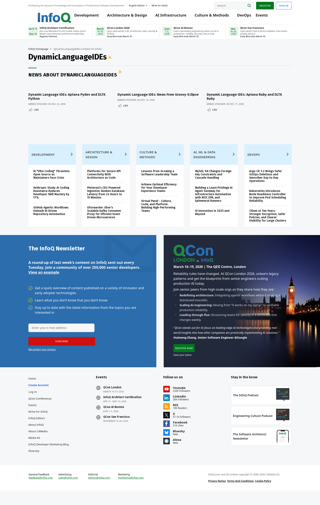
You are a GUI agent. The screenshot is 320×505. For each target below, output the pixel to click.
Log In (33, 400)
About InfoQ (36, 433)
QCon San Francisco (116, 425)
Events (256, 16)
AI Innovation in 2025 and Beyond (212, 216)
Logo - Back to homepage (45, 15)
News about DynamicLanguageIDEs (72, 78)
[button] (60, 348)
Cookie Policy (263, 493)
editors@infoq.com (99, 490)
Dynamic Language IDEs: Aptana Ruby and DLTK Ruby (248, 98)
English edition (137, 4)
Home (32, 387)
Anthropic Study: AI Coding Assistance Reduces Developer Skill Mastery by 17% (51, 196)
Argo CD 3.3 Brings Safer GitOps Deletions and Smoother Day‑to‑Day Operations (265, 180)
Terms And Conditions (240, 493)
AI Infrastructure (165, 16)
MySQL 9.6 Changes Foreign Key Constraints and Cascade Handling (213, 178)
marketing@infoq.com (131, 490)
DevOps (238, 16)
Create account (38, 393)
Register (264, 4)
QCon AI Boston (113, 415)
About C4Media (38, 439)
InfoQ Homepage (38, 52)
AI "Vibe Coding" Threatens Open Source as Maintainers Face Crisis (51, 178)
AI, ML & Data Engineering (204, 158)
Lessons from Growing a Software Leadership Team (159, 176)
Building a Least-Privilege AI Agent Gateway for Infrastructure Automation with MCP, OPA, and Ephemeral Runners (213, 198)
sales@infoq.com (68, 490)
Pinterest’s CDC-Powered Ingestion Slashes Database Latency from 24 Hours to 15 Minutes (105, 196)
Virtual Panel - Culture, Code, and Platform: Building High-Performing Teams (158, 209)
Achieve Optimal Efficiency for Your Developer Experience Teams (159, 192)
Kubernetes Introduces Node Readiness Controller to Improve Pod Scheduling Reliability (267, 199)
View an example (43, 278)
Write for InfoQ (38, 420)
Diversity (33, 459)
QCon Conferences (40, 407)
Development (81, 16)
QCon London (112, 396)
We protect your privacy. (42, 356)
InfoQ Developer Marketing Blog (48, 453)
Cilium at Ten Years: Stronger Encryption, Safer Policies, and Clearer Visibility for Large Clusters (267, 219)
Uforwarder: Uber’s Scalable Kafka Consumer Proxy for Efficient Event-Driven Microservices (104, 216)
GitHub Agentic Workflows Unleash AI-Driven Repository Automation (50, 215)
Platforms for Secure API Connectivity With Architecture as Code (104, 178)
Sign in (283, 4)
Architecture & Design (121, 16)
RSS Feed (110, 60)
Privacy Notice (217, 493)
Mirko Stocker (37, 105)
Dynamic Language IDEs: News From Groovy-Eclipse (154, 98)
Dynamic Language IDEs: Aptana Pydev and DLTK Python (67, 98)
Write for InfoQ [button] (160, 4)
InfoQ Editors (36, 426)
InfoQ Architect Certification (122, 405)
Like (36, 111)
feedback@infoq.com (41, 490)
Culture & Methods (206, 16)
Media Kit (34, 446)
